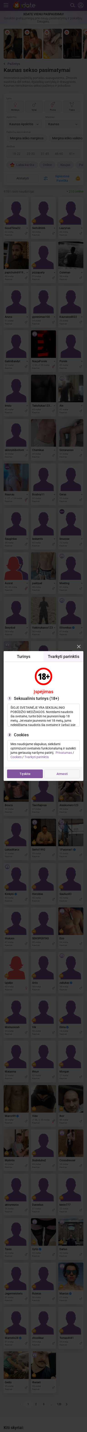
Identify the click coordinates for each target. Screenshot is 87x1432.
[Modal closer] (78, 646)
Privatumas (64, 752)
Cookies (16, 757)
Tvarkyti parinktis (36, 757)
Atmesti (62, 774)
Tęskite (25, 774)
